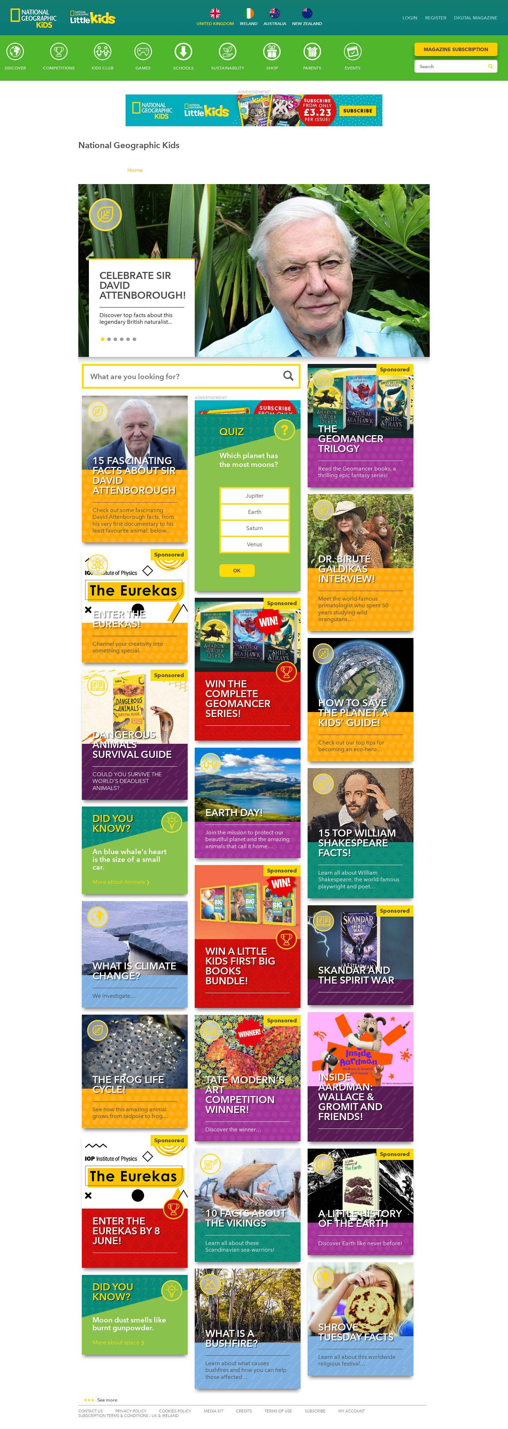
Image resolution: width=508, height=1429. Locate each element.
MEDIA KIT (213, 1411)
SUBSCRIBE (315, 1411)
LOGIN (410, 17)
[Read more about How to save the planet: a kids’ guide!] (360, 675)
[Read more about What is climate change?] (135, 938)
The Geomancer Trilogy (350, 439)
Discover (15, 68)
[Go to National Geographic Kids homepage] (33, 18)
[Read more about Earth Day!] (248, 785)
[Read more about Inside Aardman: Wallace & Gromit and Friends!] (360, 1049)
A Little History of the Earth (359, 1218)
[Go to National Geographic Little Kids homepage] (93, 26)
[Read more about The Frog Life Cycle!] (135, 1052)
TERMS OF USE (278, 1411)
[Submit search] (490, 66)
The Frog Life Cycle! (128, 1084)
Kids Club (103, 68)
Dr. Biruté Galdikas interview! (346, 569)
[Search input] (449, 66)
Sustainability (227, 68)
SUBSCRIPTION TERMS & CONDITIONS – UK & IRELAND (128, 1415)
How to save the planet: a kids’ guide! (353, 713)
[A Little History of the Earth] (360, 1186)
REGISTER (435, 17)
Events (353, 68)
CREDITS (244, 1411)
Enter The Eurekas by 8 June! (126, 1231)
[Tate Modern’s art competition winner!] (248, 1052)
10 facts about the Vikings (245, 1218)
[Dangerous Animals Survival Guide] (135, 707)
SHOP (272, 68)
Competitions (59, 68)
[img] (248, 635)
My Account (351, 1411)
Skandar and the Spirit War (356, 975)
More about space (118, 1342)
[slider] (254, 274)
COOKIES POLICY (175, 1411)
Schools (183, 68)
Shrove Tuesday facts (356, 1332)
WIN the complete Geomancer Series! (238, 698)
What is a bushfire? (231, 1338)
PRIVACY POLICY (130, 1411)
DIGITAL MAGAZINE (475, 17)
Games (143, 68)
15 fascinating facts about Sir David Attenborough (134, 475)
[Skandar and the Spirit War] (360, 942)
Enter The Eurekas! (118, 619)
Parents (312, 68)
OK (237, 570)
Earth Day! (234, 813)
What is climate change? (134, 971)
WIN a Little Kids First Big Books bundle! (240, 966)
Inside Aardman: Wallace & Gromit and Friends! (350, 1097)
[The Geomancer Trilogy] (360, 401)
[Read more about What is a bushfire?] (248, 1306)
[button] (254, 1400)
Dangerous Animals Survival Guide (132, 744)
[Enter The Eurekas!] (135, 586)
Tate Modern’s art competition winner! (244, 1094)
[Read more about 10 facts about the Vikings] (248, 1185)
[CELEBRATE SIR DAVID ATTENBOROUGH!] (254, 270)
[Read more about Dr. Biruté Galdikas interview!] (360, 531)
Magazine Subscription (456, 49)
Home (135, 170)
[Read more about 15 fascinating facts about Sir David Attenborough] (135, 433)
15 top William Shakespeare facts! (357, 843)
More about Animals (121, 881)
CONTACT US (90, 1411)
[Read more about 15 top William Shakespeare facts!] (360, 805)
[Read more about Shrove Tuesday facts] (360, 1299)
